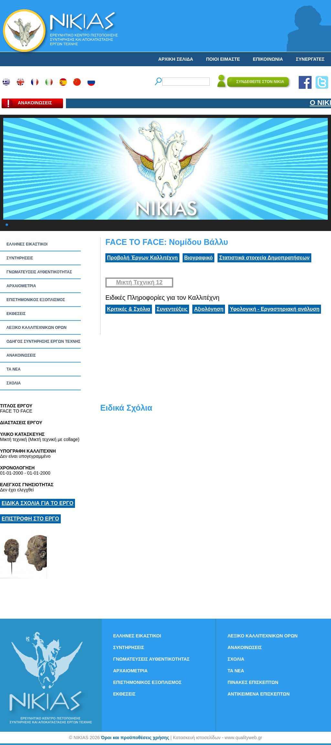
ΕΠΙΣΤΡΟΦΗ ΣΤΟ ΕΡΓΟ (30, 518)
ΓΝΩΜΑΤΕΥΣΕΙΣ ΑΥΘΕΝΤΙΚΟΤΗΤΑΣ (39, 272)
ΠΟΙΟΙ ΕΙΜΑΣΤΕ (223, 59)
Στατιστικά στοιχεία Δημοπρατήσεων (264, 257)
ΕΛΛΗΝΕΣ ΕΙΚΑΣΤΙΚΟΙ (27, 244)
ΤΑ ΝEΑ (13, 369)
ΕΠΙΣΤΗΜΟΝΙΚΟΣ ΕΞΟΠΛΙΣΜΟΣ (35, 300)
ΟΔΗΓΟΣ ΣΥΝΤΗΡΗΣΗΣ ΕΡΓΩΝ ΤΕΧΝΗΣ (43, 341)
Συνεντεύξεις (172, 309)
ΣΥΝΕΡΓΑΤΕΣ (310, 59)
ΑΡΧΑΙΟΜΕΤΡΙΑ (21, 286)
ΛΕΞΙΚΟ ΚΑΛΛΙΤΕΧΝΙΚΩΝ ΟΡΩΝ (36, 327)
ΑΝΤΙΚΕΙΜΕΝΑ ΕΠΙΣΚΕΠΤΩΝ (259, 694)
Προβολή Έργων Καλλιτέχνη (142, 257)
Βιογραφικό (198, 257)
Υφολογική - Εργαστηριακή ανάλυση (274, 309)
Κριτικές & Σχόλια (128, 309)
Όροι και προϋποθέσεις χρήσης (135, 737)
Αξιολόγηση (208, 309)
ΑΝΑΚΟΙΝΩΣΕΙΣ (21, 355)
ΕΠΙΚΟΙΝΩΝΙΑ (268, 59)
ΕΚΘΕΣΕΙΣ (16, 313)
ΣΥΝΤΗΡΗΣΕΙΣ (19, 258)
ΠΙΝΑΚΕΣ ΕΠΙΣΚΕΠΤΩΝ (253, 682)
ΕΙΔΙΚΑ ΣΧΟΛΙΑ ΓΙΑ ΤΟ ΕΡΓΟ (37, 503)
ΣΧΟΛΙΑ (13, 383)
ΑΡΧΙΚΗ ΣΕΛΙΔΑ (175, 59)
